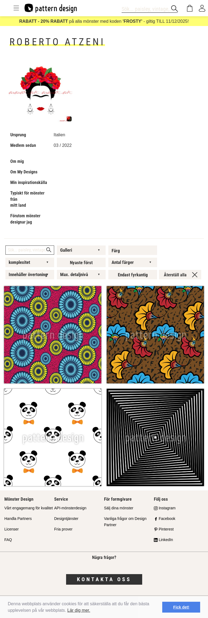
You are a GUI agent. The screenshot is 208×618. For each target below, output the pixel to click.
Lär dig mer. (78, 610)
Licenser (11, 529)
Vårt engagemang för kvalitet (28, 508)
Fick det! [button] (181, 607)
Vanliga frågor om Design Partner (125, 521)
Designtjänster (66, 518)
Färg (116, 250)
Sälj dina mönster (118, 508)
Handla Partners (18, 518)
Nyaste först (81, 262)
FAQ (8, 540)
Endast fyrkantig (133, 274)
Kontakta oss (104, 579)
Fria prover (63, 529)
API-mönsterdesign (70, 508)
